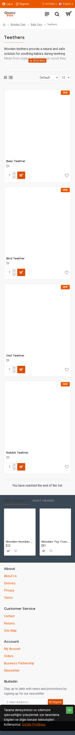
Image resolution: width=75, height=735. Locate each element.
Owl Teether (15, 355)
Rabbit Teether (17, 452)
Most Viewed (43, 500)
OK (69, 710)
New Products (16, 500)
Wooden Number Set (20, 541)
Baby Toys (36, 24)
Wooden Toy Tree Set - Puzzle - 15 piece (55, 541)
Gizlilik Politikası (33, 724)
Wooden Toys (18, 24)
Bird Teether (15, 258)
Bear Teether (15, 161)
